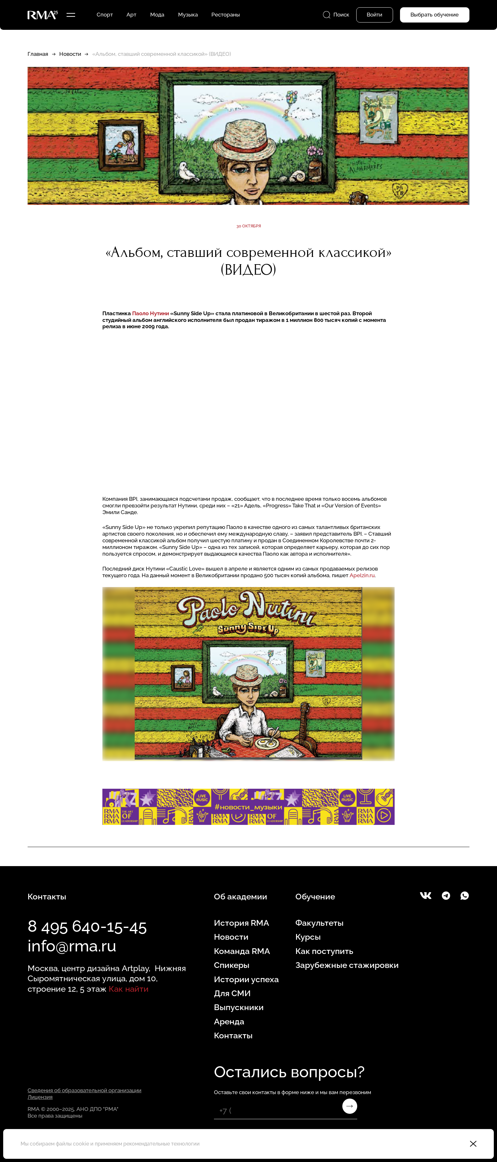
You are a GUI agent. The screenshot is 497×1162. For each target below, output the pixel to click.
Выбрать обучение (434, 14)
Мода (157, 14)
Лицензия (40, 1097)
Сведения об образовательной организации (84, 1090)
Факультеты (319, 923)
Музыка (188, 14)
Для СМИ (232, 993)
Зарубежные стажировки (347, 965)
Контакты (233, 1035)
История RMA (241, 923)
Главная (38, 54)
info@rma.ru (72, 946)
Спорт (105, 14)
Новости (70, 54)
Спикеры (231, 965)
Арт (131, 14)
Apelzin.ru (362, 575)
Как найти (129, 989)
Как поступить (324, 951)
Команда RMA (242, 951)
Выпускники (239, 1007)
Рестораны (225, 14)
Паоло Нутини (151, 313)
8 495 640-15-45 (87, 926)
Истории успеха (246, 979)
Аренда (229, 1021)
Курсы (308, 937)
